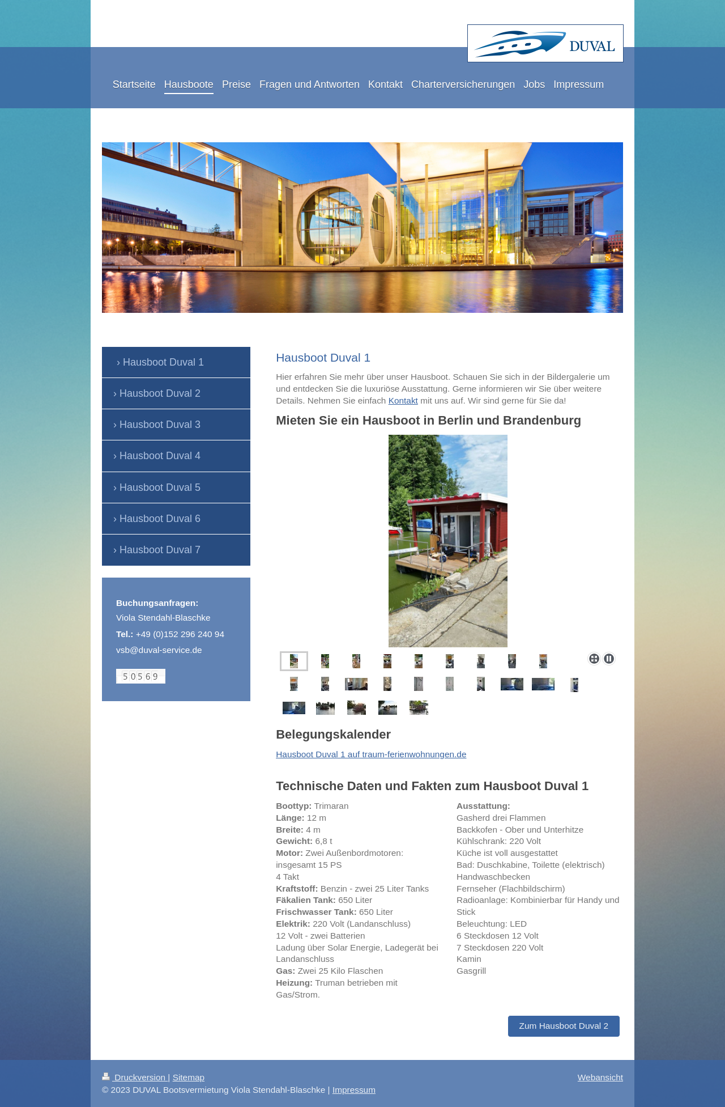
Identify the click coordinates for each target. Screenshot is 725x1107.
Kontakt (403, 400)
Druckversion (135, 1077)
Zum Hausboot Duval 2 (563, 1025)
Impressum (354, 1090)
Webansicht (600, 1077)
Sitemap (188, 1077)
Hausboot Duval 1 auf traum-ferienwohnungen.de (371, 754)
